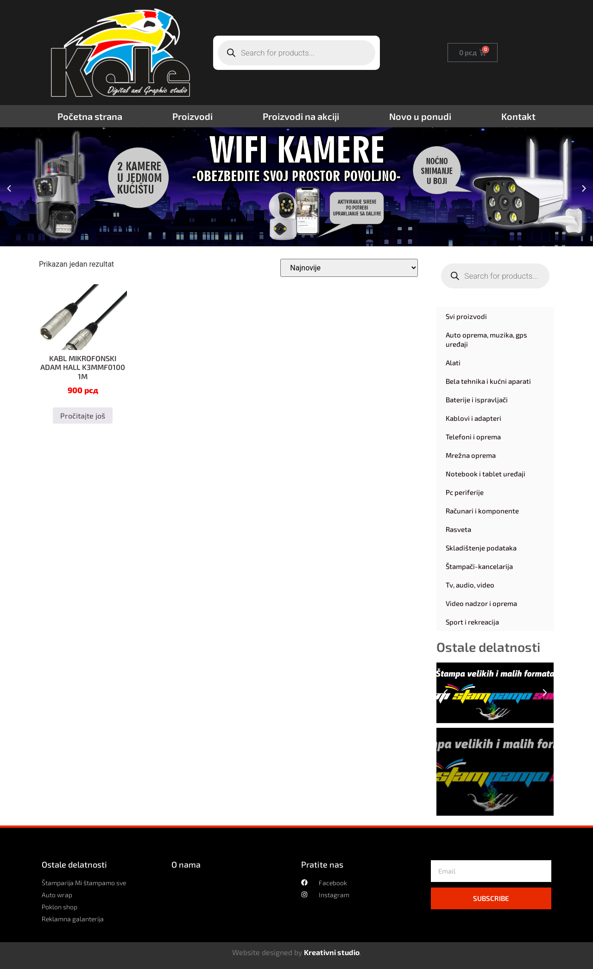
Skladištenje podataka (481, 548)
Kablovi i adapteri (473, 418)
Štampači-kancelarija (479, 566)
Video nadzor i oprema (481, 603)
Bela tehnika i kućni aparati (488, 381)
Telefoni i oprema (473, 436)
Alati (453, 362)
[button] (9, 188)
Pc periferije (465, 492)
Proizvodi (192, 116)
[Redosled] (349, 268)
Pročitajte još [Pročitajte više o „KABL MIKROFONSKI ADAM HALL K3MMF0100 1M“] (82, 415)
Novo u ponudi (420, 116)
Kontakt (518, 116)
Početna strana (89, 116)
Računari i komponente (482, 510)
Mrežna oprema (471, 455)
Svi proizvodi (466, 316)
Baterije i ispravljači (477, 399)
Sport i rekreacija (472, 622)
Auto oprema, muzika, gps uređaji (486, 339)
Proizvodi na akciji (301, 116)
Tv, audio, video (470, 585)
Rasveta (458, 529)
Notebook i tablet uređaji (485, 473)
